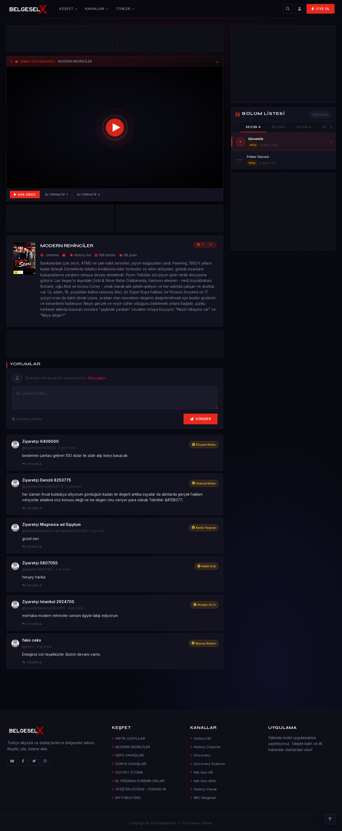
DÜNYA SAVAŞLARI (129, 764)
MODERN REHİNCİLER (131, 747)
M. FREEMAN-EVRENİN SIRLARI (138, 781)
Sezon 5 (278, 127)
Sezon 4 (253, 127)
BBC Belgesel (203, 797)
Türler (125, 9)
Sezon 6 (304, 127)
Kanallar (96, 9)
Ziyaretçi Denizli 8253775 (46, 480)
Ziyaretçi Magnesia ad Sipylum (51, 524)
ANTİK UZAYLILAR (128, 738)
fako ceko (31, 640)
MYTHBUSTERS (126, 797)
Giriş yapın (97, 378)
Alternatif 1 (56, 194)
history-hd (82, 255)
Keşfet (68, 9)
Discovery (200, 755)
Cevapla (32, 464)
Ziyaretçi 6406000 (40, 441)
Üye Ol (320, 9)
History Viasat (203, 789)
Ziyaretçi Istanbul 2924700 (48, 601)
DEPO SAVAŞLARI (128, 755)
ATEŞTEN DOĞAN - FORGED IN (139, 789)
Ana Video (25, 194)
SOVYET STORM (127, 772)
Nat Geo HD (201, 772)
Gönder (200, 419)
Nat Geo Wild (203, 781)
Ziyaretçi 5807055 (40, 563)
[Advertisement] (60, 40)
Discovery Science (207, 764)
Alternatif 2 (88, 194)
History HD (200, 738)
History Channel (205, 747)
